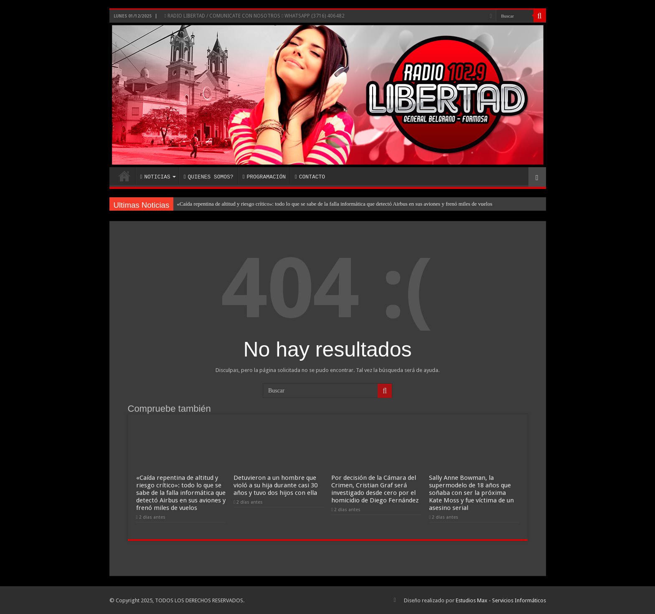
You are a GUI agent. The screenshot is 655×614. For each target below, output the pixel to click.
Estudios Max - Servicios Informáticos (501, 600)
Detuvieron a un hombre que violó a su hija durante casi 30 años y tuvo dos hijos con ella (275, 485)
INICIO (124, 176)
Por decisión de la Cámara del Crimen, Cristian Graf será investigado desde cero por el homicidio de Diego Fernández (375, 489)
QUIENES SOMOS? (209, 177)
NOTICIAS (155, 177)
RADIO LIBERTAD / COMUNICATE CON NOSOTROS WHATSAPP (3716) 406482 (255, 16)
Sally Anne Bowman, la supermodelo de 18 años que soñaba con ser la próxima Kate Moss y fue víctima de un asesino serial (471, 493)
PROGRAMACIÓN (264, 177)
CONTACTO (310, 177)
